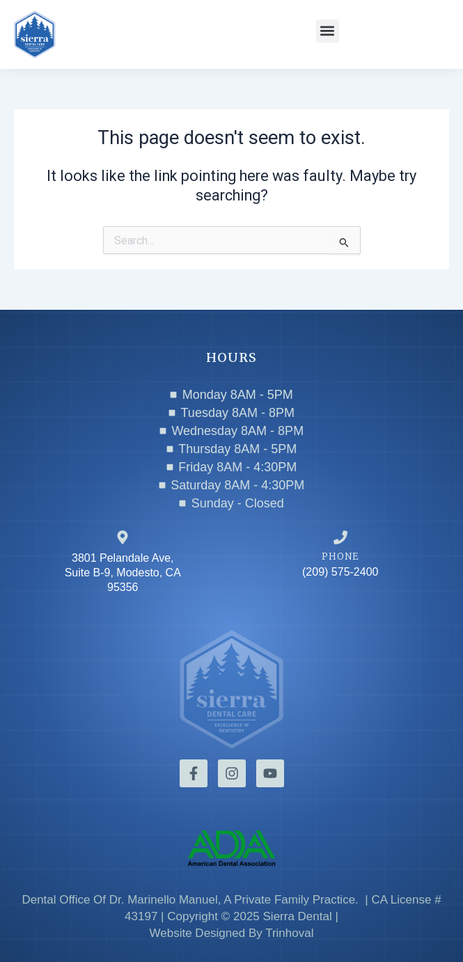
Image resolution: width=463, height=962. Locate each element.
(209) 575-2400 (340, 572)
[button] (327, 30)
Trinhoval (289, 933)
